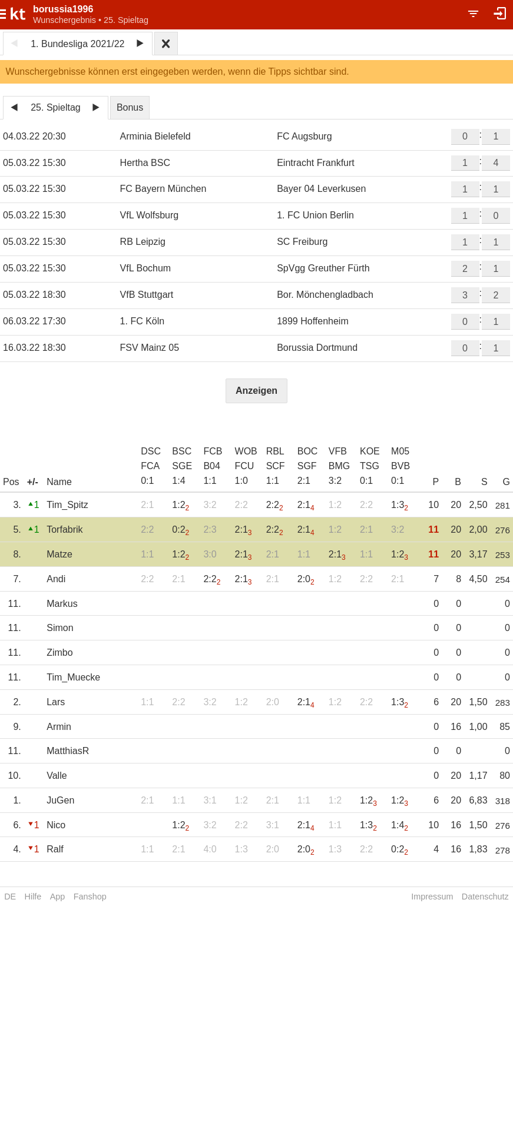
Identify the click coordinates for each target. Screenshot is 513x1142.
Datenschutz (485, 896)
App (57, 896)
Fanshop (90, 896)
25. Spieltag (56, 107)
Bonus (130, 107)
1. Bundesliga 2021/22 (77, 44)
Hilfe (33, 896)
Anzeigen (256, 391)
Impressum (432, 896)
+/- (32, 482)
